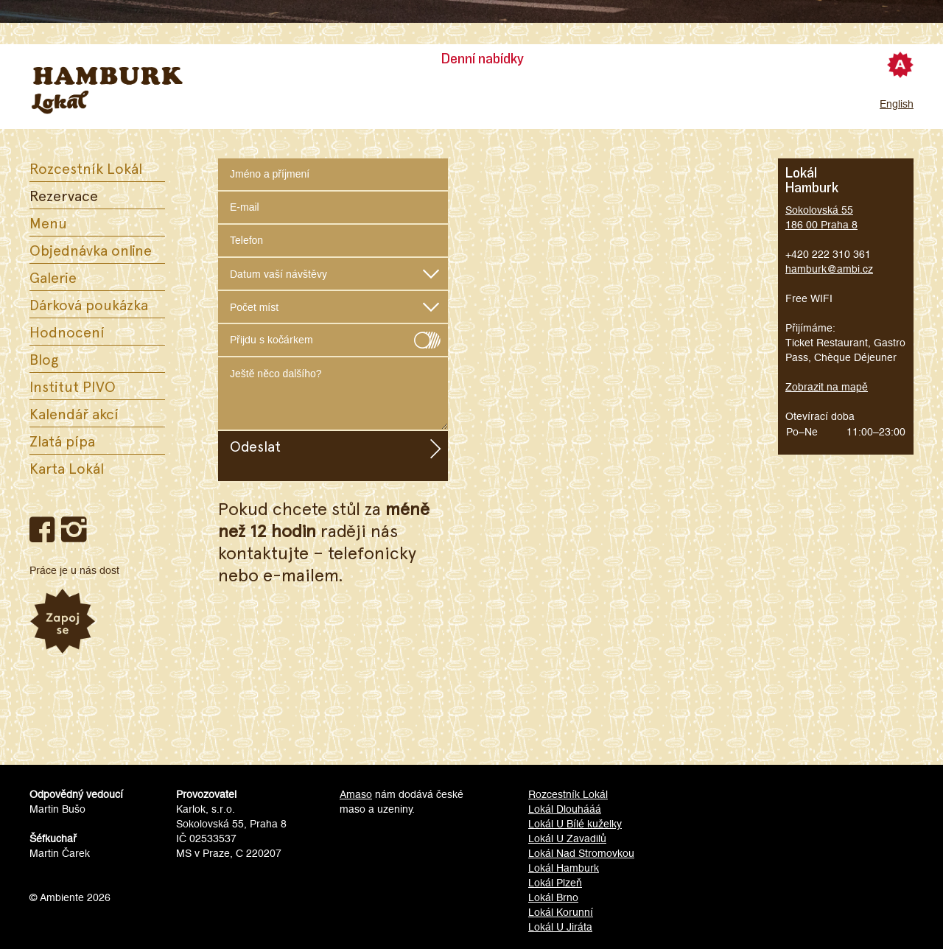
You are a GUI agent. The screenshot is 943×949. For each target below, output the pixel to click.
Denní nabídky (482, 59)
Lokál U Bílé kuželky (575, 824)
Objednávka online (90, 250)
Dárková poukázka (88, 304)
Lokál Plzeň (555, 883)
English (897, 104)
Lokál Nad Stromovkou (581, 853)
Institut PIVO (72, 386)
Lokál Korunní (560, 912)
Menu (48, 222)
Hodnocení (67, 331)
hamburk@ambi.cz (829, 269)
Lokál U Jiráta (560, 927)
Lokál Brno (553, 897)
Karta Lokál (66, 468)
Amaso (356, 794)
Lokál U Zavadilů (567, 838)
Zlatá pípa (62, 440)
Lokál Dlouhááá (564, 809)
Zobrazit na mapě (826, 387)
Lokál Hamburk (563, 868)
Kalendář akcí (74, 413)
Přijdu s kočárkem (333, 337)
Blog (43, 359)
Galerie (53, 277)
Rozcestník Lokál (85, 168)
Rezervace (63, 195)
